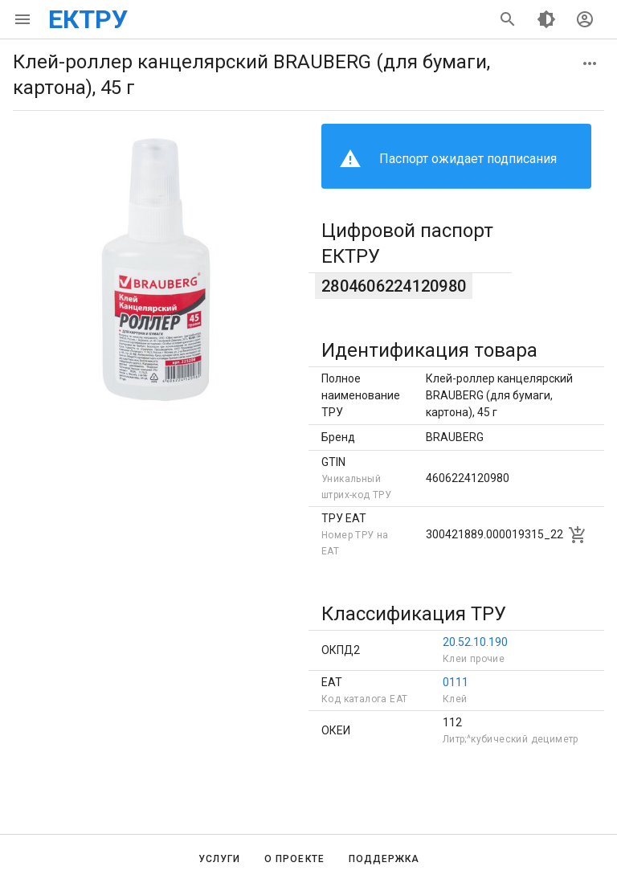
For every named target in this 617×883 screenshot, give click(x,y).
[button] (589, 63)
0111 (455, 682)
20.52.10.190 (475, 642)
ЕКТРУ (88, 19)
